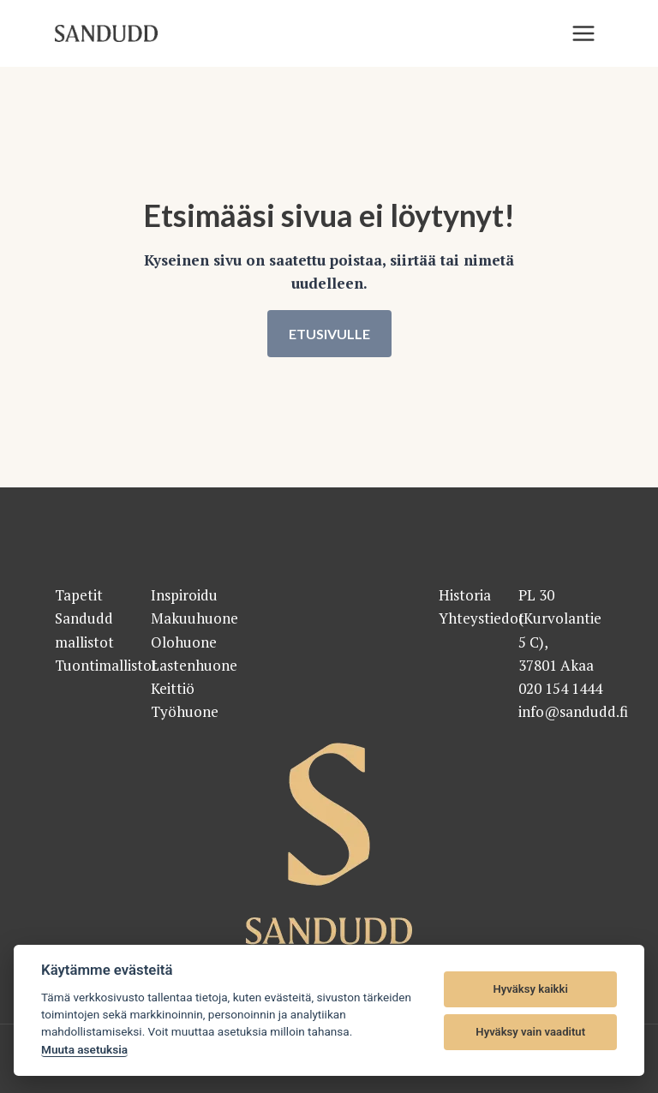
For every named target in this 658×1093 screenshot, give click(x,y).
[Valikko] (583, 33)
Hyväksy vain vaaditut (530, 1031)
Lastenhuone (194, 665)
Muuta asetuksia (84, 1049)
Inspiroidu (184, 595)
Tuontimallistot (106, 665)
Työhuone (184, 711)
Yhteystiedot (481, 618)
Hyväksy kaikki (531, 989)
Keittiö (172, 688)
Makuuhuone (194, 618)
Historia (465, 595)
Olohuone (184, 642)
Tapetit (79, 595)
